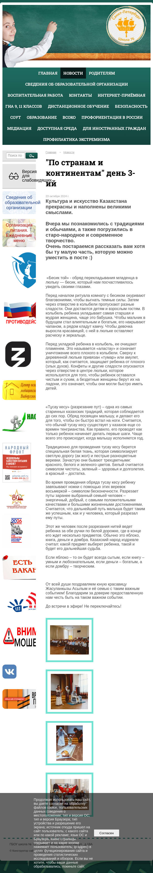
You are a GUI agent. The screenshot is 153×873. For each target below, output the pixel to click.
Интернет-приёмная (121, 95)
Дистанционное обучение (78, 106)
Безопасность (131, 106)
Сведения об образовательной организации (76, 84)
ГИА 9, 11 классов (23, 106)
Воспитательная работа (35, 95)
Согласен (106, 833)
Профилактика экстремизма (76, 139)
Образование (42, 117)
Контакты (80, 95)
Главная (47, 73)
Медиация (19, 128)
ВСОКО (69, 117)
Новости (73, 73)
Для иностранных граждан (114, 128)
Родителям (102, 73)
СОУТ (15, 117)
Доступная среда (57, 128)
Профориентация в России (112, 117)
